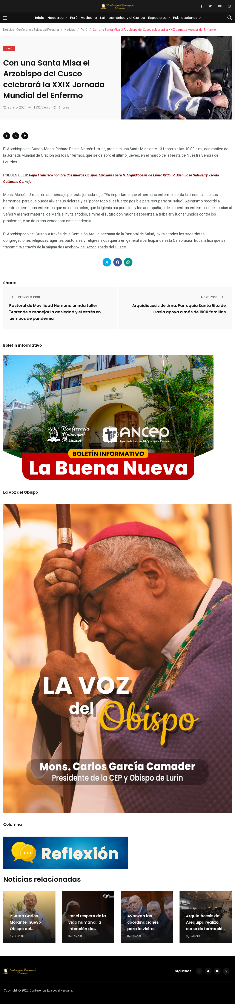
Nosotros (56, 17)
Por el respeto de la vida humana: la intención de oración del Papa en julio (87, 927)
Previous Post (24, 296)
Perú (74, 17)
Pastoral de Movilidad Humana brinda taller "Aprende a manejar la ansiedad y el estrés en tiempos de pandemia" (55, 312)
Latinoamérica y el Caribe (122, 17)
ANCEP (19, 935)
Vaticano (89, 17)
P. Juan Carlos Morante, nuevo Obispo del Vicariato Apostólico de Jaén (29, 927)
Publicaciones (185, 17)
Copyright (10, 989)
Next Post (213, 296)
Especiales (157, 17)
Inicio (39, 17)
